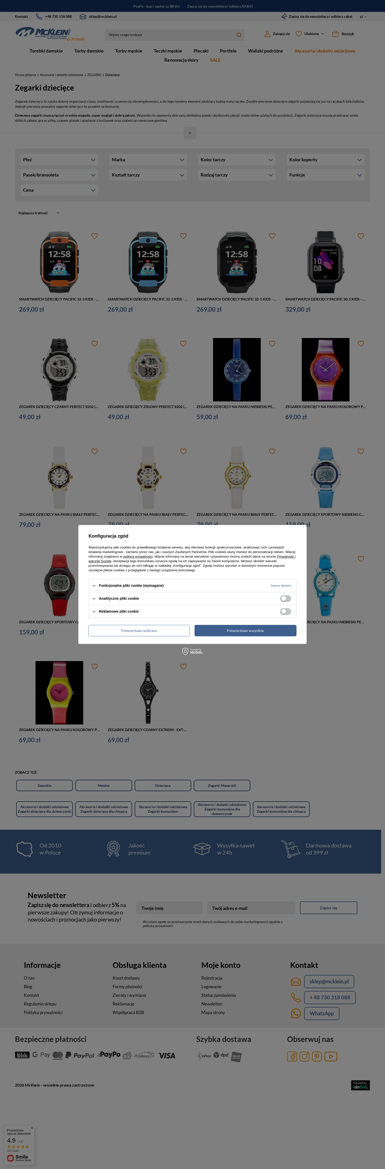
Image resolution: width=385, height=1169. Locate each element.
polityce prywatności (138, 556)
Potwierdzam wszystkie (245, 630)
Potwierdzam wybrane (139, 630)
